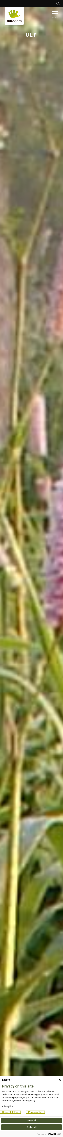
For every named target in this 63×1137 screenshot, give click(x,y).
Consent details (10, 1112)
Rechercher (59, 3)
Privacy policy (35, 1112)
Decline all (31, 1127)
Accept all (31, 1120)
